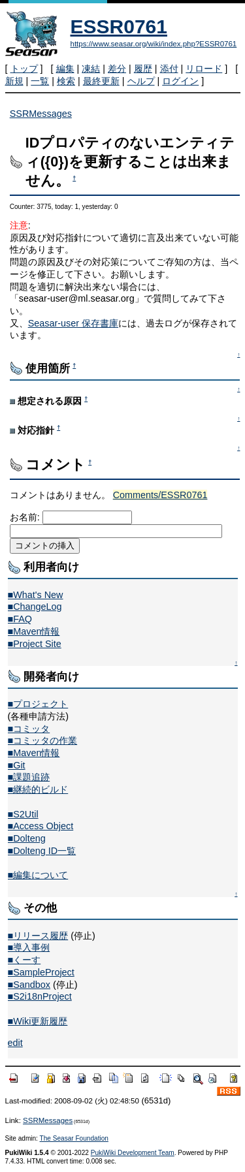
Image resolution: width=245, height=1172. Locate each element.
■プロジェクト (38, 704)
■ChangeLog (35, 606)
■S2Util (23, 814)
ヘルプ (141, 81)
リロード (204, 68)
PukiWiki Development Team (132, 1152)
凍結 (91, 68)
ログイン (180, 81)
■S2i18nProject (40, 996)
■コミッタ (29, 728)
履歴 (143, 68)
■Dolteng (27, 838)
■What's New (35, 595)
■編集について (38, 875)
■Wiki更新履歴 (38, 1021)
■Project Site (34, 644)
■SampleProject (41, 972)
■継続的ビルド (38, 789)
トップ (24, 68)
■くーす (24, 960)
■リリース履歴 (38, 935)
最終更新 (101, 81)
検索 (66, 81)
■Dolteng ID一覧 (42, 851)
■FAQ (20, 619)
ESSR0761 (119, 26)
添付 (169, 68)
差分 (117, 68)
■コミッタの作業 (43, 740)
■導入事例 (29, 947)
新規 (14, 81)
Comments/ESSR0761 (160, 495)
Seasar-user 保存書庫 (73, 323)
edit (15, 1042)
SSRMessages (41, 113)
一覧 (40, 81)
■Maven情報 (34, 631)
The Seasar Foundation (74, 1138)
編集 (65, 68)
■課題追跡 (29, 777)
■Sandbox (29, 984)
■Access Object (41, 826)
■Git (16, 765)
